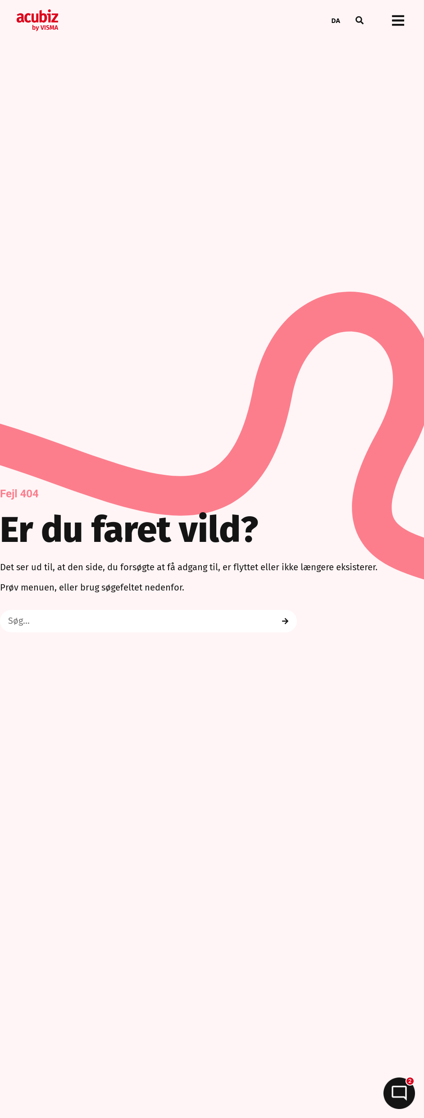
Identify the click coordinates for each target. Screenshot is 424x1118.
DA (335, 20)
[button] (359, 20)
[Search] (285, 621)
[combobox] (335, 20)
